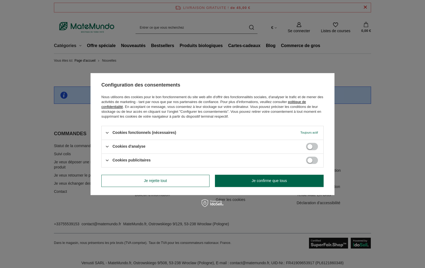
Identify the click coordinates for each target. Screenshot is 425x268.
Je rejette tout (155, 180)
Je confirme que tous (269, 180)
